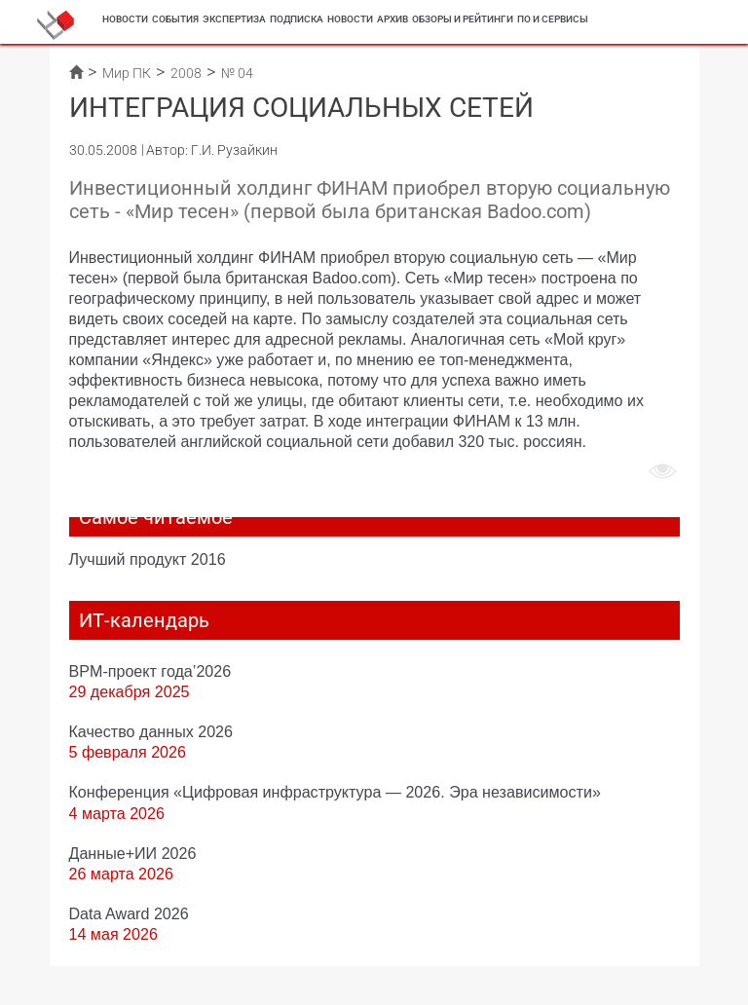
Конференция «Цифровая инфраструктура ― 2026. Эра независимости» (335, 791)
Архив (392, 19)
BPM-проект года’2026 (150, 671)
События (175, 19)
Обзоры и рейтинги (462, 19)
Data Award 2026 (129, 913)
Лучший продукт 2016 (147, 559)
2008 (186, 73)
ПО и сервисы (552, 19)
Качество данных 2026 (151, 731)
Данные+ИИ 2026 (133, 853)
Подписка (296, 19)
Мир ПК (126, 73)
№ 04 (237, 73)
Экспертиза (234, 19)
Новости (125, 19)
